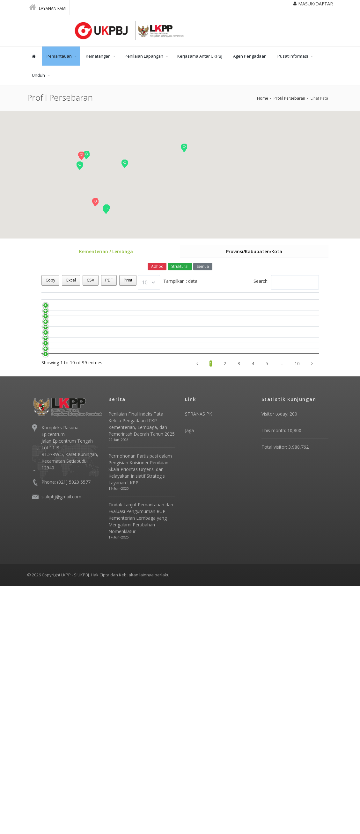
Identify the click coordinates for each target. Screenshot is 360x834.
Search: (286, 283)
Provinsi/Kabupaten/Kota (254, 252)
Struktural (179, 267)
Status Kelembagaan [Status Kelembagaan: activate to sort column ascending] (250, 303)
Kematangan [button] (98, 56)
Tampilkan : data (167, 283)
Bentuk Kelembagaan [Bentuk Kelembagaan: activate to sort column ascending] (296, 303)
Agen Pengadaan (250, 56)
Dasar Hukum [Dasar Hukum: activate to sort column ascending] (156, 303)
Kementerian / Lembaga (106, 252)
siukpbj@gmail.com (61, 745)
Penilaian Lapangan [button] (144, 56)
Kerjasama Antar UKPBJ (199, 56)
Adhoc (157, 267)
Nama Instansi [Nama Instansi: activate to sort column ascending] (107, 303)
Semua (203, 267)
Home (262, 98)
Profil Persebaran (289, 98)
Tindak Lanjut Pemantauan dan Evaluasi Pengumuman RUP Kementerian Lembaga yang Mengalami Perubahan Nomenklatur (140, 766)
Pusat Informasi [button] (292, 56)
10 (297, 612)
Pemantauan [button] (59, 56)
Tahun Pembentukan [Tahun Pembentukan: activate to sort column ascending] (204, 303)
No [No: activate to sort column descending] (75, 303)
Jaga (189, 678)
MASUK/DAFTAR (313, 4)
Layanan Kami (47, 7)
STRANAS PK (198, 662)
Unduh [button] (38, 75)
